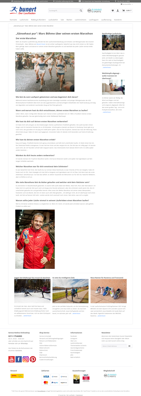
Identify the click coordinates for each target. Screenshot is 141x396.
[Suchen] (81, 11)
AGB (40, 353)
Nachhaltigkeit (75, 353)
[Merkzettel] (113, 11)
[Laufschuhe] (24, 20)
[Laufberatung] (106, 20)
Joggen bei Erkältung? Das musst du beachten (32, 278)
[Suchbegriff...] (65, 11)
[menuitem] (65, 11)
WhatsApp (24, 343)
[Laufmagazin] (94, 20)
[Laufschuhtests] (81, 20)
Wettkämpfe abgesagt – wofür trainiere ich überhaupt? (111, 75)
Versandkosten (41, 391)
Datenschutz (43, 350)
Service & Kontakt (45, 336)
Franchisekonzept (76, 350)
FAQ (40, 343)
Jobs (71, 355)
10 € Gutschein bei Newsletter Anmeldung (94, 1)
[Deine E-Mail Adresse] (114, 346)
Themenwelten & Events (78, 345)
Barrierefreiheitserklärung (48, 357)
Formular (11, 343)
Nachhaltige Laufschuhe (111, 33)
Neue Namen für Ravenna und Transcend (107, 278)
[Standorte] (118, 20)
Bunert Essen (41, 44)
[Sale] (62, 20)
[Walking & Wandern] (38, 20)
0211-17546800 (15, 336)
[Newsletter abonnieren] (129, 346)
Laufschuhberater (76, 343)
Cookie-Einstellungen (46, 360)
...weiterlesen (106, 67)
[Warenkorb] (127, 11)
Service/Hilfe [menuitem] (126, 4)
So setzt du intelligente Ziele (63, 278)
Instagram (73, 338)
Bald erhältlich (75, 357)
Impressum (43, 355)
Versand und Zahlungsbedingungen (51, 338)
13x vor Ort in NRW (122, 1)
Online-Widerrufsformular (48, 345)
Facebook (73, 336)
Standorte (18, 350)
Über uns (73, 341)
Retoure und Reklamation (47, 341)
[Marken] (69, 20)
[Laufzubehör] (53, 20)
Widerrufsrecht (44, 348)
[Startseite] (13, 20)
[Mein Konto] (118, 11)
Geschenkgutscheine (77, 348)
